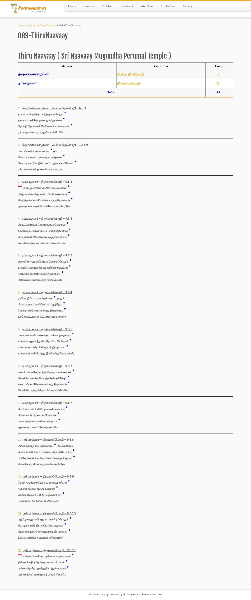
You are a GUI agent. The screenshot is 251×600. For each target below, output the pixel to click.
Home (72, 6)
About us (147, 6)
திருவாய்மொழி (128, 83)
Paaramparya (103, 594)
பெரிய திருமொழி (130, 74)
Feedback (127, 6)
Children (107, 6)
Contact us (168, 6)
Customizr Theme (153, 594)
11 (218, 83)
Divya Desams (47, 25)
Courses (88, 6)
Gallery (187, 6)
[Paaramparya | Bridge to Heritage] (29, 9)
